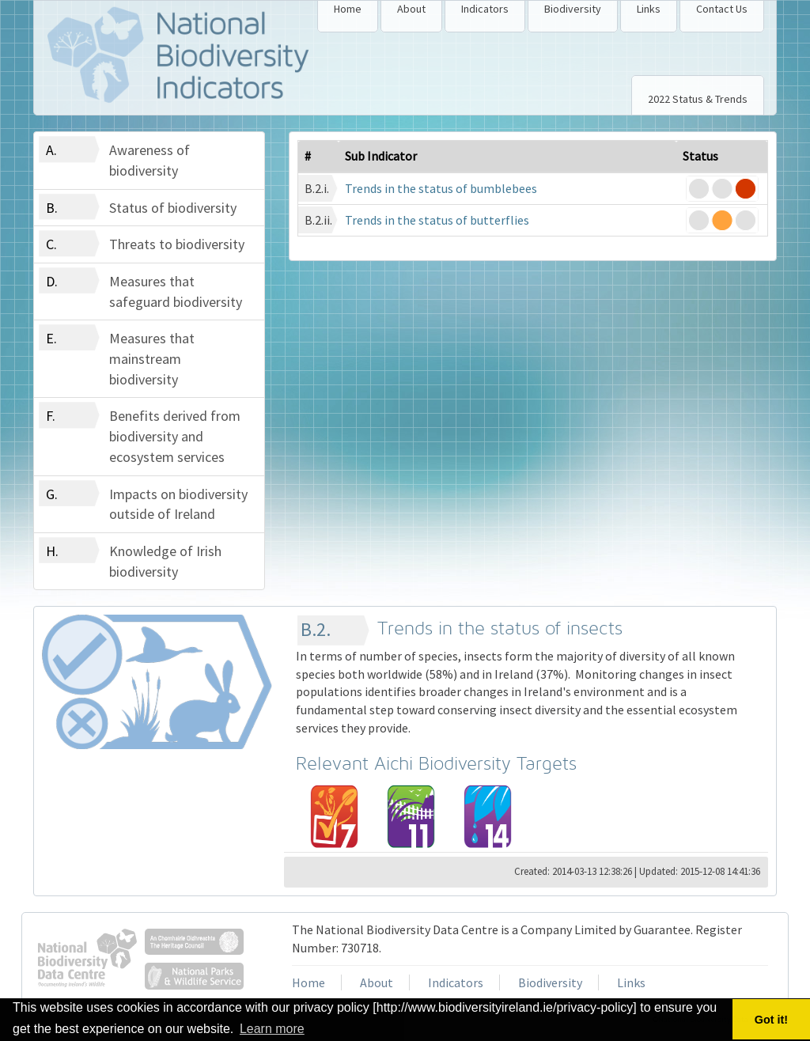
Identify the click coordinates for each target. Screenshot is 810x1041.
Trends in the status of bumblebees (441, 188)
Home (347, 9)
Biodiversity (572, 9)
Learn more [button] (272, 1028)
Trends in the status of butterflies (437, 220)
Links (648, 9)
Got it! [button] (771, 1019)
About (411, 9)
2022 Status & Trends (698, 99)
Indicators (485, 9)
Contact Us (722, 9)
